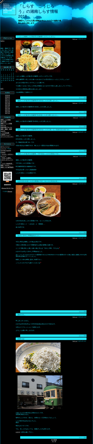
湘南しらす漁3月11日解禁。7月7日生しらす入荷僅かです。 (38, 154)
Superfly (3, 131)
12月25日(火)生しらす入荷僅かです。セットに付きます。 (38, 181)
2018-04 (7, 95)
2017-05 (7, 110)
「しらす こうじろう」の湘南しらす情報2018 (38, 11)
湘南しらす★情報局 (7, 167)
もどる (54, 441)
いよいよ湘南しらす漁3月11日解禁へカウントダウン (36, 37)
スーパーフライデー (7, 136)
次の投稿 (54, 440)
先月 (2, 88)
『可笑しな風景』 (6, 158)
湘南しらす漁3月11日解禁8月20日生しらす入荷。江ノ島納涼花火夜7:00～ (43, 130)
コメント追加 (82, 97)
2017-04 (7, 111)
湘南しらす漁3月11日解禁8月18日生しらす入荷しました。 (38, 101)
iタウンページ (5, 147)
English (5, 12)
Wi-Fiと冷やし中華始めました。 (29, 235)
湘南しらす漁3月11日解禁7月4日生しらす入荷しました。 (38, 115)
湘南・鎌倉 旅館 (6, 129)
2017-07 (7, 106)
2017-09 (7, 103)
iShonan (9, 191)
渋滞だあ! (20, 339)
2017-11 (7, 100)
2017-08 (7, 105)
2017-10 (7, 102)
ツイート (3, 148)
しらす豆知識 (5, 133)
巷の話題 (3, 121)
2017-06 (7, 108)
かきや (18, 432)
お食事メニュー (6, 135)
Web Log (3, 125)
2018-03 (7, 97)
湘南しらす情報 (6, 120)
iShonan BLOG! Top (7, 188)
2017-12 (7, 98)
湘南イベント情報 (6, 123)
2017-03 (7, 113)
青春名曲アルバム (6, 127)
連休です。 (21, 314)
